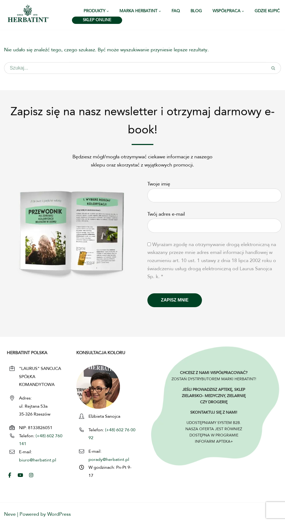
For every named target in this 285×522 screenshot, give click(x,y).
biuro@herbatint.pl (37, 460)
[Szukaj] (135, 68)
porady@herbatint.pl (108, 460)
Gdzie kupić (267, 11)
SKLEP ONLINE (97, 20)
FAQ (176, 11)
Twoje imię (214, 190)
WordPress (59, 514)
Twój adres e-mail (214, 220)
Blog (196, 11)
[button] (108, 11)
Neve (10, 514)
